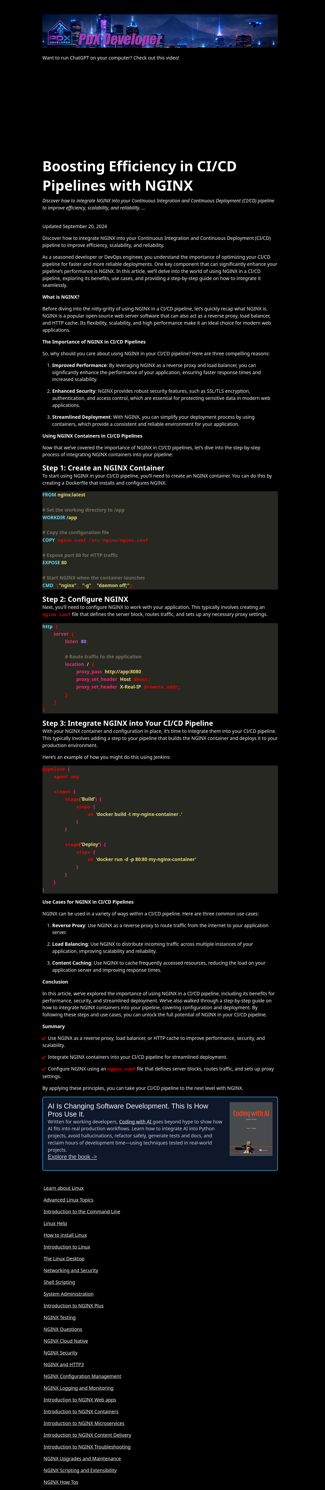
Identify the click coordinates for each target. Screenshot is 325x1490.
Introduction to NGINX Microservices (84, 1401)
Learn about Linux (64, 1166)
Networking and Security (71, 1248)
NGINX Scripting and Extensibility (80, 1448)
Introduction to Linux (67, 1225)
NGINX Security (61, 1331)
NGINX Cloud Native (66, 1319)
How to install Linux (65, 1213)
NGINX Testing (60, 1296)
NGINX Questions (63, 1307)
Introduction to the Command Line (82, 1190)
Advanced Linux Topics (68, 1178)
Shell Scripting (59, 1260)
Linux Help (55, 1201)
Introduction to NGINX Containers (81, 1390)
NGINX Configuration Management (82, 1354)
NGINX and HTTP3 (64, 1343)
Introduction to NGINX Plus (74, 1284)
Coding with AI (136, 1100)
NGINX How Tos (61, 1460)
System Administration (69, 1272)
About (50, 1472)
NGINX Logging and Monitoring (79, 1366)
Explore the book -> (72, 1135)
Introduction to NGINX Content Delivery (87, 1413)
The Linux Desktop (64, 1237)
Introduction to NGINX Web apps (80, 1378)
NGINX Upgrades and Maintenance (82, 1437)
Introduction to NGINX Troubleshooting (87, 1425)
